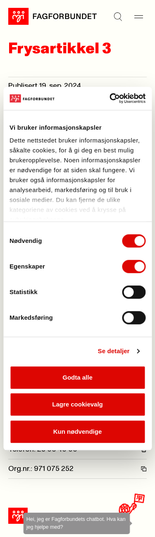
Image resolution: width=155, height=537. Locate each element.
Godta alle (77, 377)
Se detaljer (114, 350)
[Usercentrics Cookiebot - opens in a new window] (110, 98)
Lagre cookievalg (77, 404)
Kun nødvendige (77, 431)
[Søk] (118, 16)
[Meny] (138, 16)
